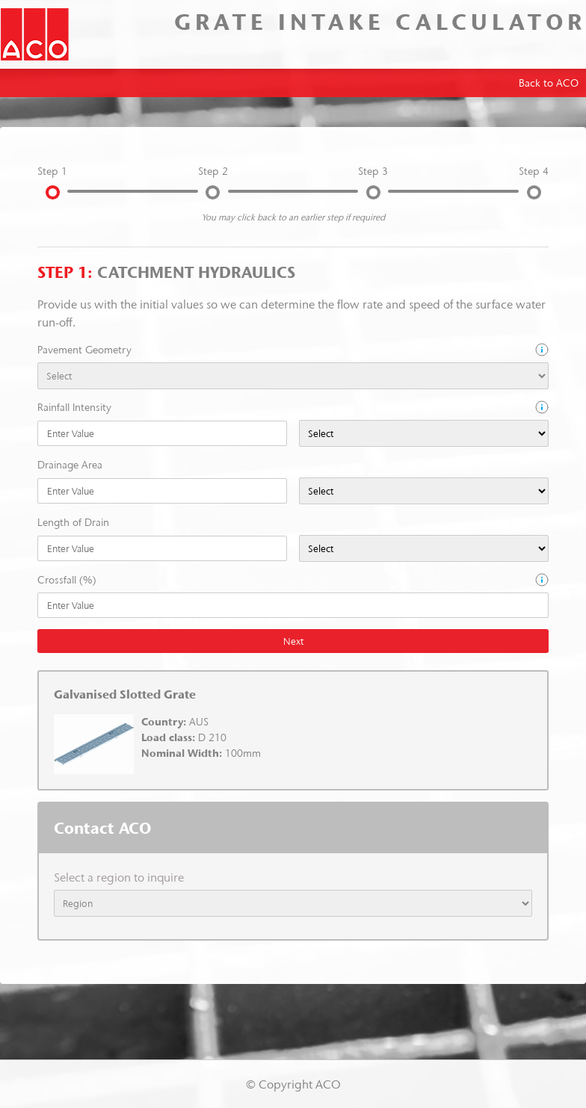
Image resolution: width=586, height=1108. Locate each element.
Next (293, 641)
